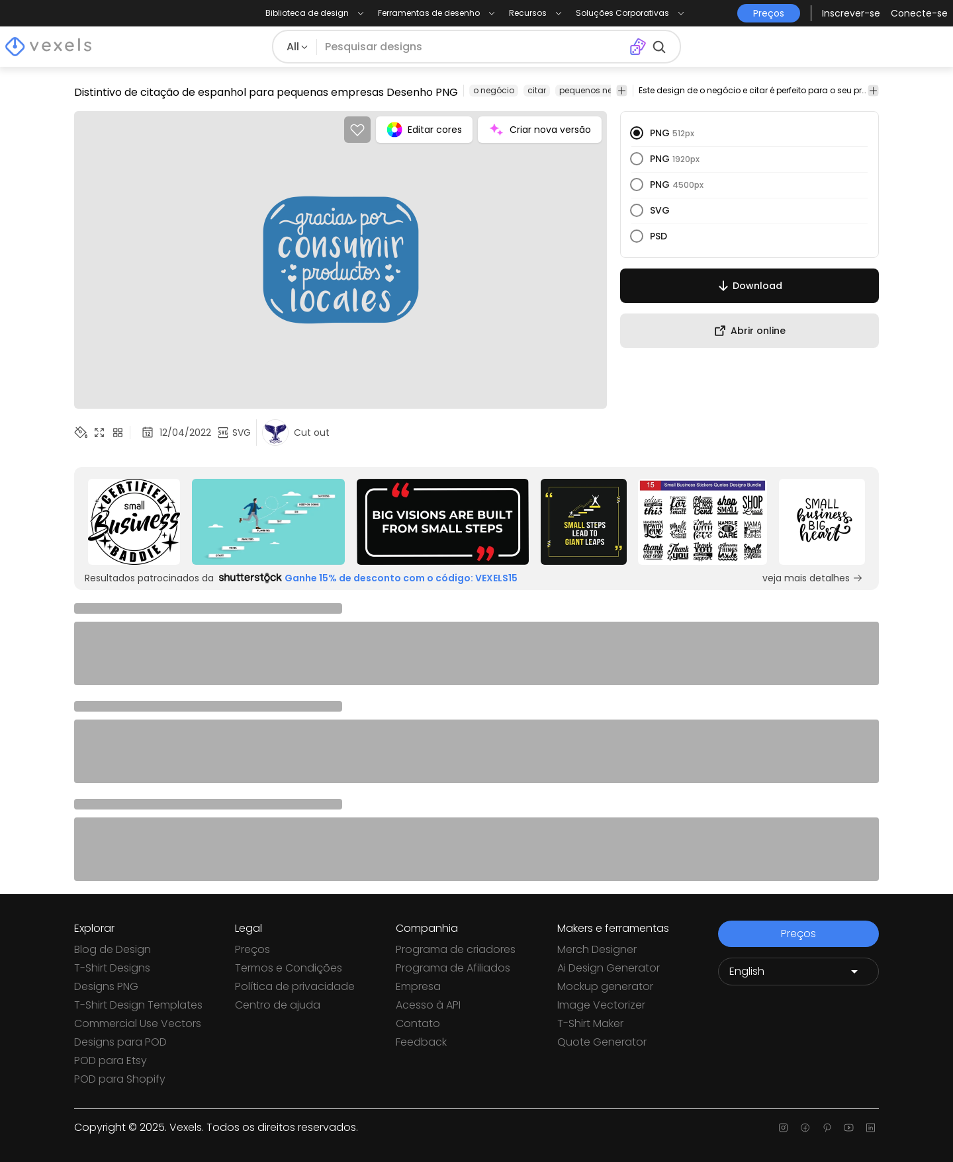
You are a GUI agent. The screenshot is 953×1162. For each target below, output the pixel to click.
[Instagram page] (783, 1127)
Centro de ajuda (277, 1005)
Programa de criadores (456, 949)
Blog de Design (112, 949)
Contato (418, 1023)
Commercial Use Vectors (137, 1023)
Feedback (421, 1042)
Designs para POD (120, 1042)
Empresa (418, 986)
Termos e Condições (288, 967)
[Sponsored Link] (134, 521)
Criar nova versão (539, 130)
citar (536, 90)
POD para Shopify (119, 1079)
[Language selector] (798, 971)
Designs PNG (106, 986)
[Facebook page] (805, 1127)
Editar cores (424, 130)
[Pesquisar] (472, 47)
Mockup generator (605, 986)
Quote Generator (602, 1042)
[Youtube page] (848, 1127)
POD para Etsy (110, 1060)
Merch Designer (597, 949)
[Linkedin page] (870, 1127)
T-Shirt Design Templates (138, 1005)
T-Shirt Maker (590, 1023)
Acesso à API (428, 1005)
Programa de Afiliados (453, 967)
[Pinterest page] (827, 1127)
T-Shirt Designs (112, 967)
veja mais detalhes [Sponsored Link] (812, 578)
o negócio (493, 90)
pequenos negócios (600, 90)
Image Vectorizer (601, 1005)
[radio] (636, 133)
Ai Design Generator (608, 967)
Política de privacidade (295, 986)
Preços (252, 949)
